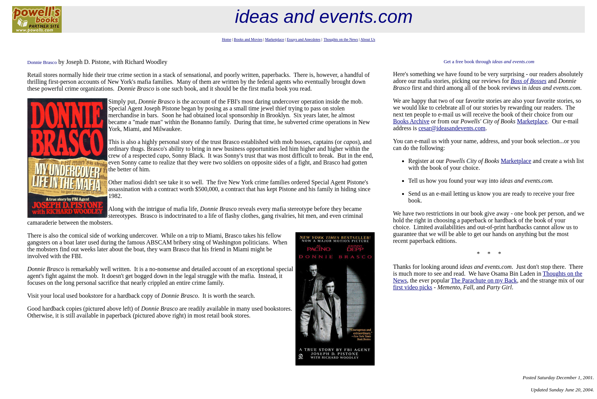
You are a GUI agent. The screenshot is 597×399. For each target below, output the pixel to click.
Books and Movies (248, 39)
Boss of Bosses (528, 81)
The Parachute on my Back (484, 280)
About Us (368, 39)
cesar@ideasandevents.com (451, 128)
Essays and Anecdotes (303, 39)
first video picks (412, 287)
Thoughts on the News (341, 39)
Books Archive (411, 121)
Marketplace (274, 39)
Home (226, 39)
